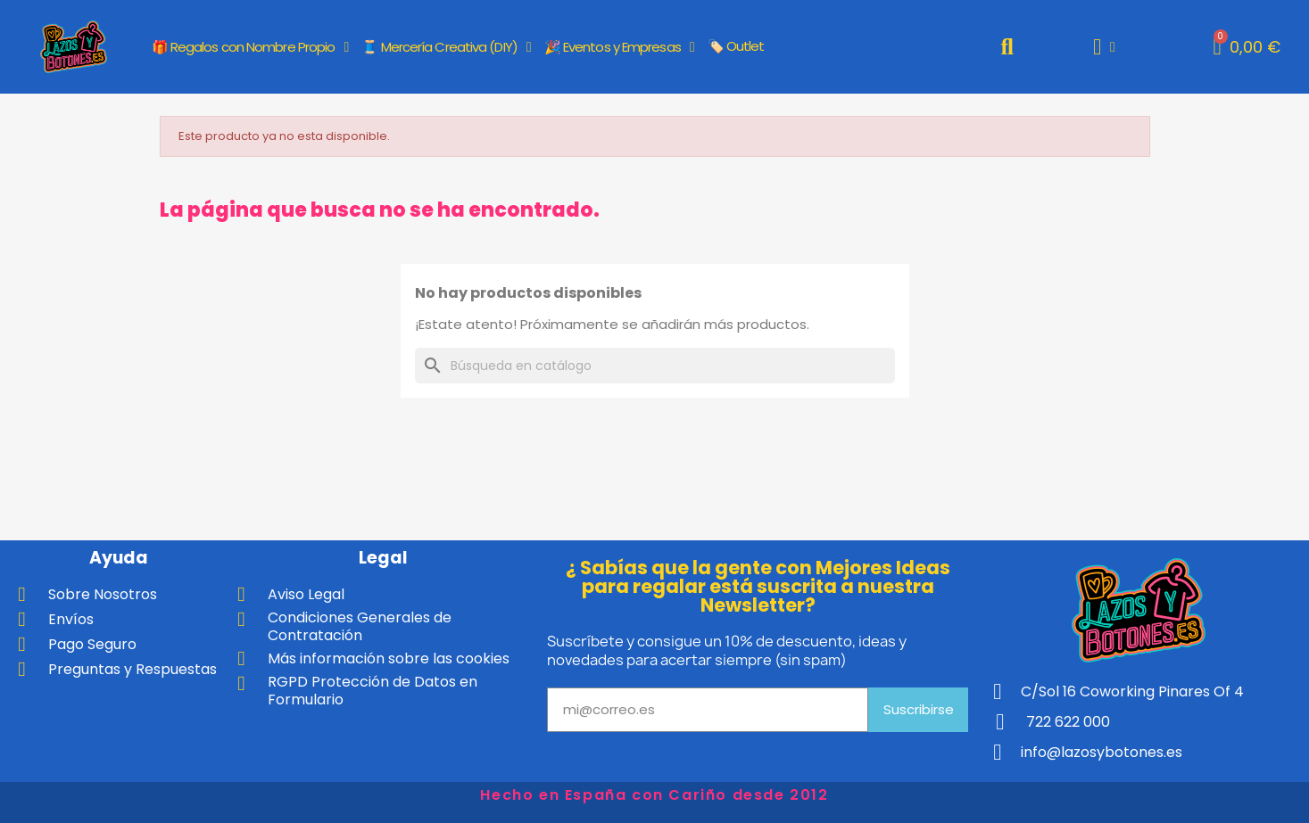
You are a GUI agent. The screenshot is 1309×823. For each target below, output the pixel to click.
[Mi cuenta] (1104, 47)
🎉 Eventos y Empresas (619, 47)
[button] (1007, 47)
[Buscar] (655, 365)
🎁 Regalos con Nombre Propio (250, 47)
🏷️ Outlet (736, 46)
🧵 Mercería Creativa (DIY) (445, 47)
